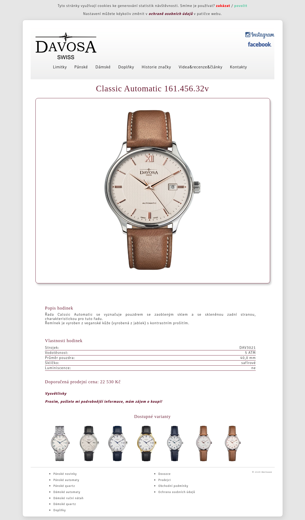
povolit (240, 5)
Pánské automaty (66, 480)
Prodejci (164, 480)
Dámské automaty (66, 492)
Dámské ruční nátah (68, 498)
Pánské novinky (65, 474)
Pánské (81, 67)
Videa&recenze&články (200, 67)
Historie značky (156, 67)
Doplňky (126, 67)
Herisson (267, 472)
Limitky (60, 67)
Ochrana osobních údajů (176, 492)
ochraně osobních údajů (171, 13)
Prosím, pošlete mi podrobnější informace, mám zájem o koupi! (103, 401)
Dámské (103, 67)
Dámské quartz (64, 504)
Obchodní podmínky (173, 486)
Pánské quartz (64, 486)
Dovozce (164, 474)
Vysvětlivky (56, 393)
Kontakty (238, 67)
